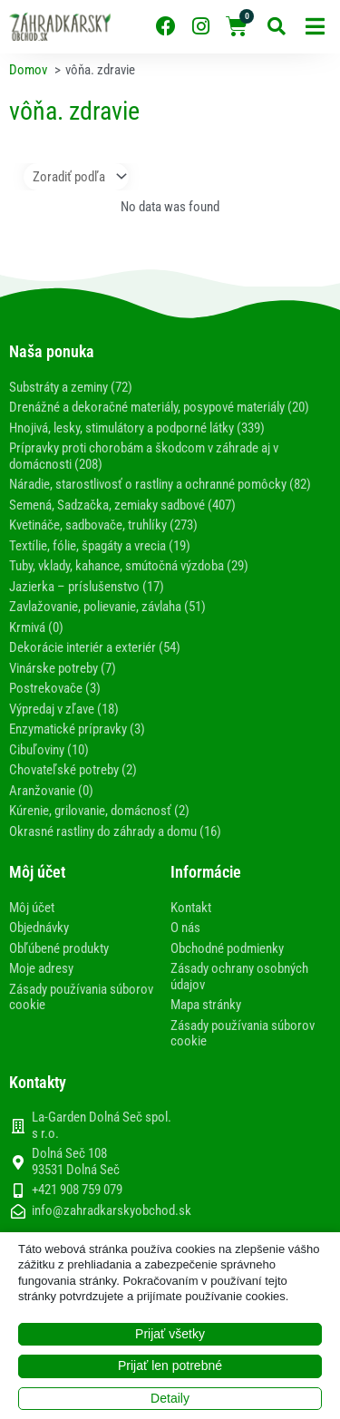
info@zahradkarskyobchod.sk (111, 1211)
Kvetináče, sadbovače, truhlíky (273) (103, 525)
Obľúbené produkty (59, 948)
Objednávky (39, 927)
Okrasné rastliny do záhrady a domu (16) (115, 831)
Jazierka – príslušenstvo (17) (86, 586)
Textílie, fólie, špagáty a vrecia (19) (99, 546)
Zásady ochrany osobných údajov (239, 976)
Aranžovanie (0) (51, 790)
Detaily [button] (170, 1398)
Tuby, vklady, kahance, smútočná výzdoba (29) (128, 566)
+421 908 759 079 (77, 1190)
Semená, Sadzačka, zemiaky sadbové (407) (122, 505)
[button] (315, 27)
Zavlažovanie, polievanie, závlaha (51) (107, 606)
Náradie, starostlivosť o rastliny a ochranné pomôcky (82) (160, 484)
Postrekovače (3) (55, 688)
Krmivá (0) (36, 627)
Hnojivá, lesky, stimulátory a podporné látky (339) (137, 428)
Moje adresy (41, 968)
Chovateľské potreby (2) (73, 770)
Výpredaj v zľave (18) (64, 709)
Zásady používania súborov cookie (81, 997)
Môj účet (31, 907)
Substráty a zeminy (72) (70, 387)
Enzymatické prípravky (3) (77, 729)
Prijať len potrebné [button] (170, 1365)
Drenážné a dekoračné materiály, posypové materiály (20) (159, 407)
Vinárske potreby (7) (62, 668)
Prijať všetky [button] (170, 1334)
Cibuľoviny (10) (49, 750)
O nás (185, 927)
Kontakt (190, 907)
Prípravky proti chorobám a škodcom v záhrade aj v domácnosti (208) (143, 456)
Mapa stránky (205, 1004)
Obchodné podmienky (227, 948)
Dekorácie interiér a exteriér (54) (94, 647)
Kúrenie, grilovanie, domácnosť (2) (99, 810)
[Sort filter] (76, 176)
